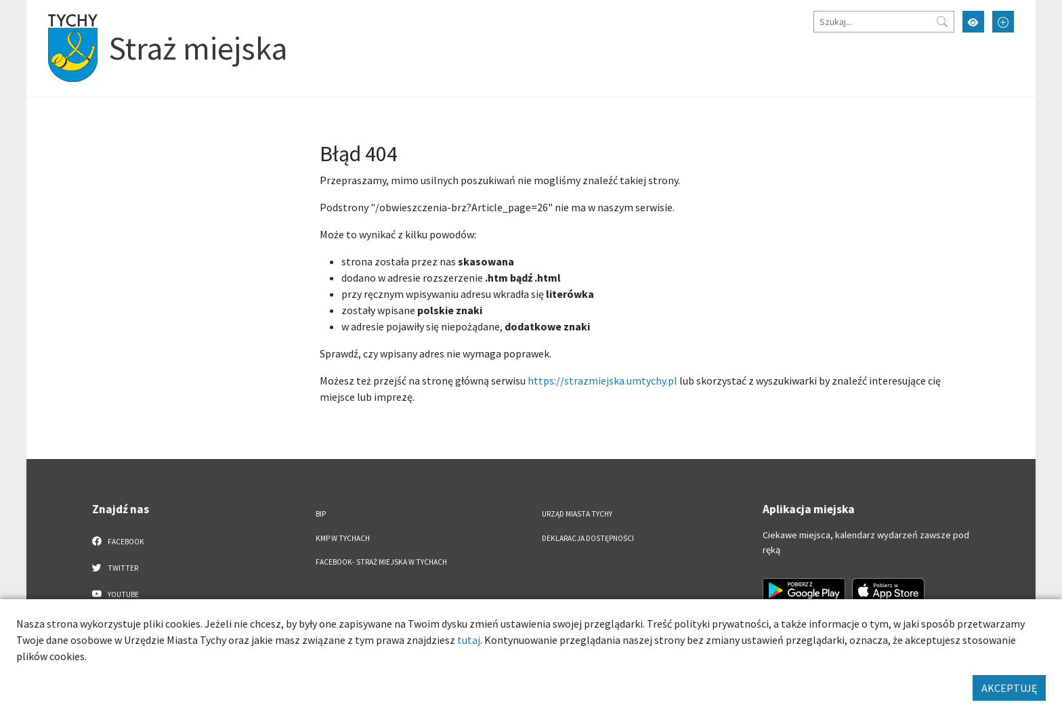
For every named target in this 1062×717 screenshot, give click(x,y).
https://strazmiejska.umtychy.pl (602, 380)
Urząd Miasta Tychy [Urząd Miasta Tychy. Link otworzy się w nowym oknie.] (577, 514)
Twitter (115, 567)
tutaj (468, 640)
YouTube (115, 594)
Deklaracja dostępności (588, 538)
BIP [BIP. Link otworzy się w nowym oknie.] (321, 514)
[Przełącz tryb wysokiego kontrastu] (973, 21)
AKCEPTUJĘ (1009, 688)
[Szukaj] (883, 21)
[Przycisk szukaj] (942, 21)
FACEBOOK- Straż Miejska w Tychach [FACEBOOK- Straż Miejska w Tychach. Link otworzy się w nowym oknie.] (381, 562)
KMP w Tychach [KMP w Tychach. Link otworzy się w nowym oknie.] (343, 538)
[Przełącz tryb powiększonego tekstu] (1003, 21)
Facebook (118, 541)
